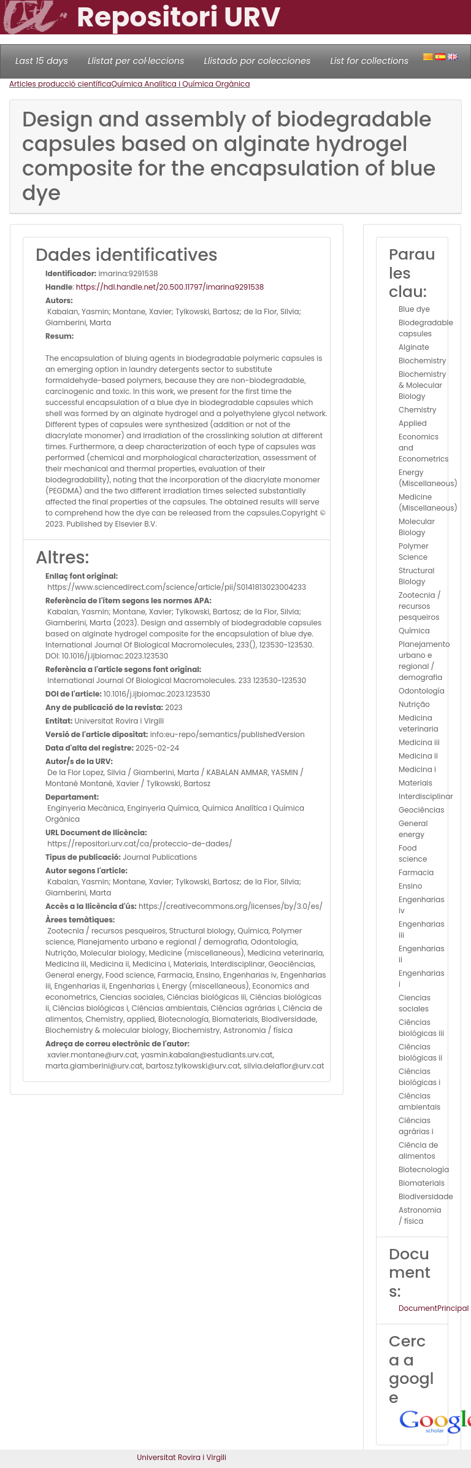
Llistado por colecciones (257, 61)
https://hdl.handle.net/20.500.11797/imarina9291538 (170, 287)
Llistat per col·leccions (136, 61)
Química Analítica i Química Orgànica (180, 84)
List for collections (369, 61)
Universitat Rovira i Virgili (181, 1457)
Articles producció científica (60, 84)
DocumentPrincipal (434, 1308)
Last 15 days (41, 61)
